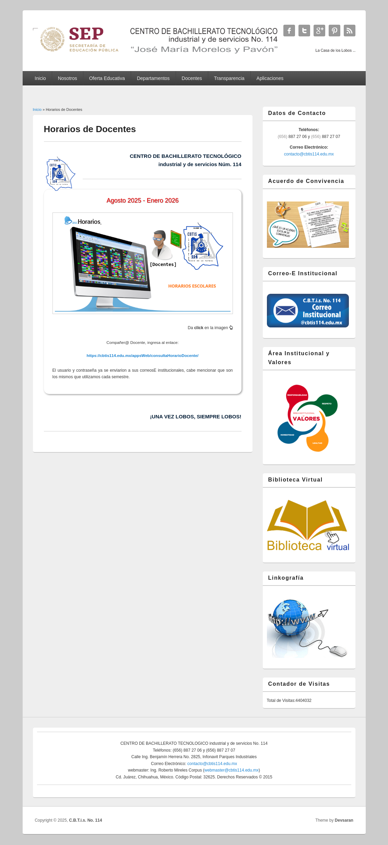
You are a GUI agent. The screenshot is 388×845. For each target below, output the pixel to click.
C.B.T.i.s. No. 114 (85, 820)
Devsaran (344, 820)
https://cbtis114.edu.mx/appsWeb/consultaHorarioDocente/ (143, 355)
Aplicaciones (270, 78)
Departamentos (153, 78)
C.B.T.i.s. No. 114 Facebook (289, 30)
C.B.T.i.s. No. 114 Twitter (304, 30)
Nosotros (67, 78)
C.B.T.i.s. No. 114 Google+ (319, 30)
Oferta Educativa (107, 78)
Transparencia (229, 78)
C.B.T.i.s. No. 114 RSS (349, 30)
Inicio (40, 78)
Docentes (192, 78)
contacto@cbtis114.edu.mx (309, 154)
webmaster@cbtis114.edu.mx (231, 770)
